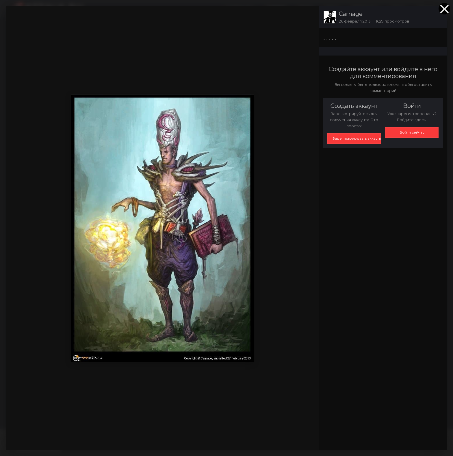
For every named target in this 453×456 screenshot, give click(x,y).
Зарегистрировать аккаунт (357, 138)
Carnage (351, 13)
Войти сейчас (412, 132)
